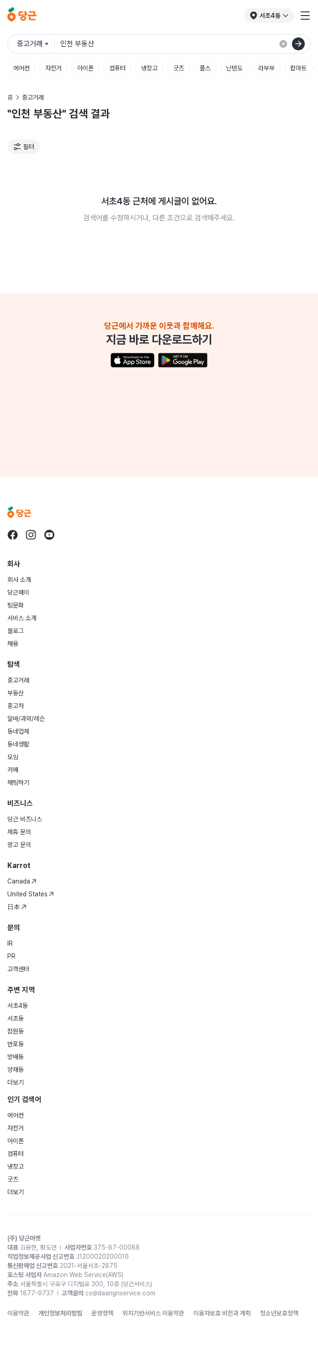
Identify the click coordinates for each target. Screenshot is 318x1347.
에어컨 (21, 68)
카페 (12, 769)
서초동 (15, 1018)
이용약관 (18, 1313)
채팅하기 (18, 782)
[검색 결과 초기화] (283, 44)
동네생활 (18, 744)
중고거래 (18, 680)
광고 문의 (19, 844)
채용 (12, 643)
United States (30, 894)
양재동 (15, 1069)
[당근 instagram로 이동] (31, 534)
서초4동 (17, 1005)
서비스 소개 (22, 618)
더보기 (15, 1082)
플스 (205, 68)
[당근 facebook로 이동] (12, 534)
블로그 (15, 630)
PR (11, 956)
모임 (12, 757)
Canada (22, 881)
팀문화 (15, 605)
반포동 (15, 1044)
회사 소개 (19, 579)
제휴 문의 (19, 832)
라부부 (266, 68)
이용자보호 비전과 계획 (222, 1313)
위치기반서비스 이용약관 (153, 1313)
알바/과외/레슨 (26, 718)
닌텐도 (234, 68)
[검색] (298, 43)
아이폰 (85, 68)
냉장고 (149, 68)
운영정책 (102, 1313)
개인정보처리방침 (60, 1313)
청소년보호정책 (279, 1313)
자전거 (53, 68)
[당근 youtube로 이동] (49, 534)
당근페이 (18, 592)
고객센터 (18, 969)
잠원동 (15, 1031)
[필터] (23, 146)
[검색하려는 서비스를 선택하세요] (36, 43)
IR (10, 943)
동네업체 (18, 731)
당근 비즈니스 (24, 819)
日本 (16, 906)
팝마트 (298, 68)
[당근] (22, 15)
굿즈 (178, 68)
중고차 (15, 705)
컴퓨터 (117, 68)
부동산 (15, 693)
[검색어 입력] (185, 43)
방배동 (15, 1056)
